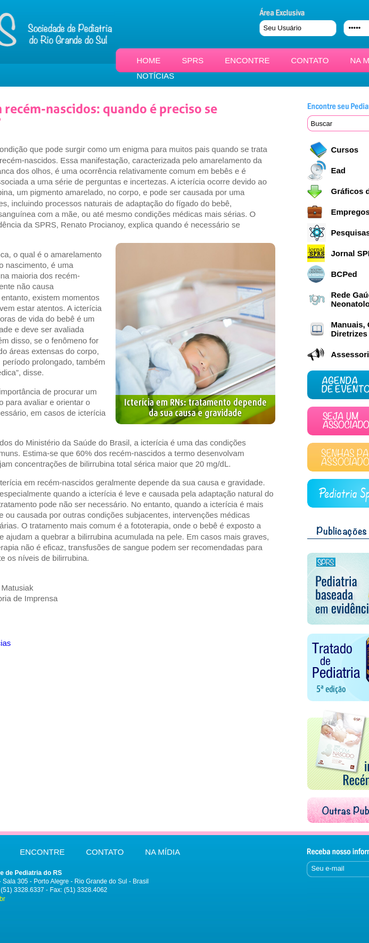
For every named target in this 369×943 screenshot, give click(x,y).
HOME (149, 60)
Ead (338, 170)
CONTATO (310, 60)
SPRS (193, 60)
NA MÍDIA (162, 851)
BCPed (344, 274)
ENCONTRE (247, 60)
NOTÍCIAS (156, 75)
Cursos (345, 149)
